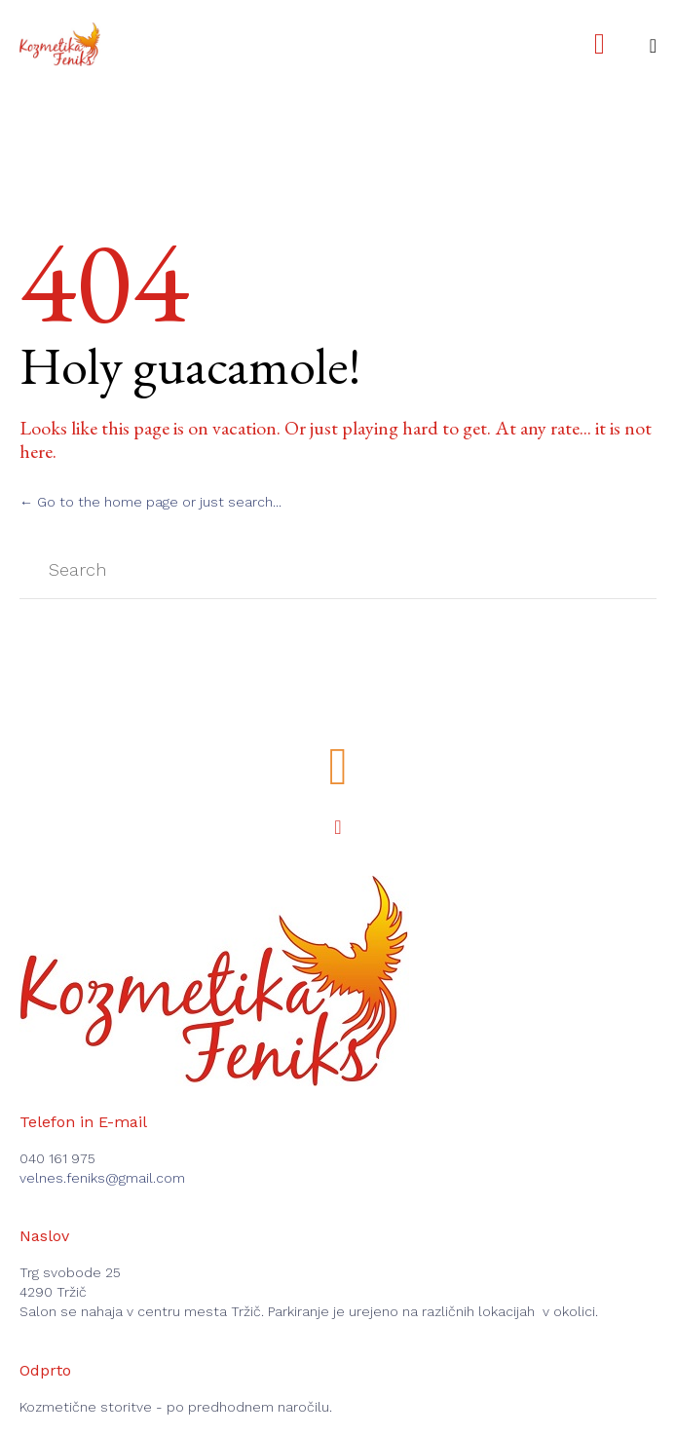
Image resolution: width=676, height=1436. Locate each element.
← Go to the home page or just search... (150, 502)
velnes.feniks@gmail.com (102, 1178)
